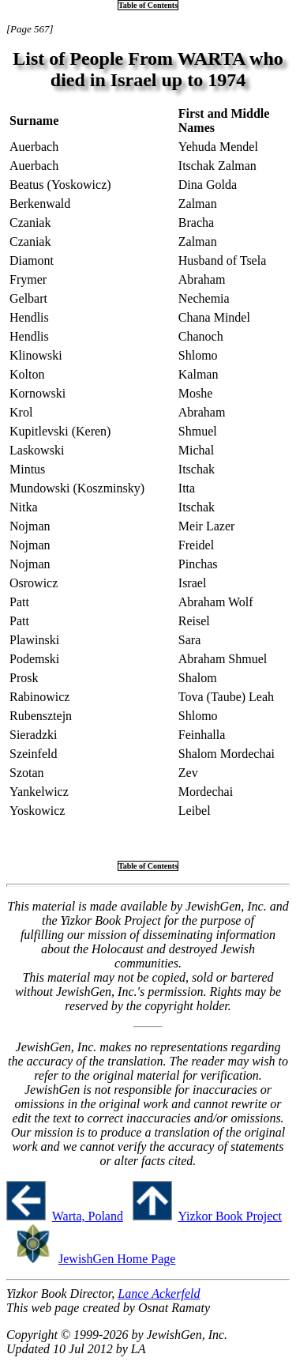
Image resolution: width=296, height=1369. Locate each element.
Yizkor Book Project (230, 1216)
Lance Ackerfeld (159, 1293)
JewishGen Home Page (116, 1258)
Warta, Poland (87, 1216)
